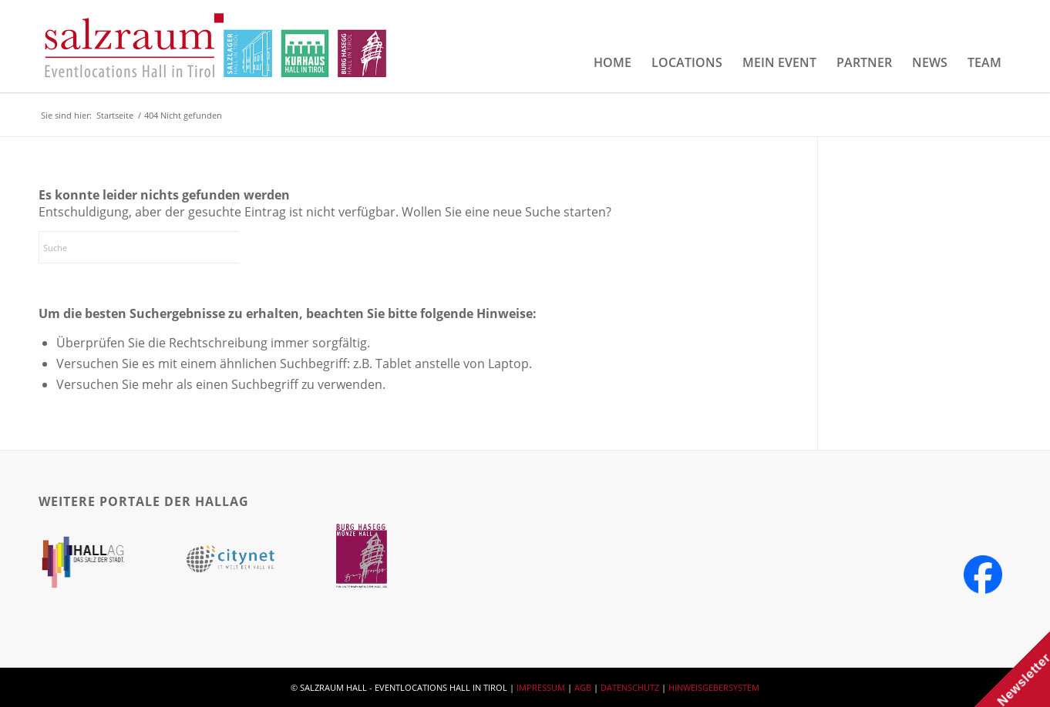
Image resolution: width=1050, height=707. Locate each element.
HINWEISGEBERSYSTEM (713, 687)
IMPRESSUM (541, 687)
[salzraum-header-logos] (216, 46)
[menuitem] (612, 62)
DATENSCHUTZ (630, 687)
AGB (582, 687)
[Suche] (154, 247)
